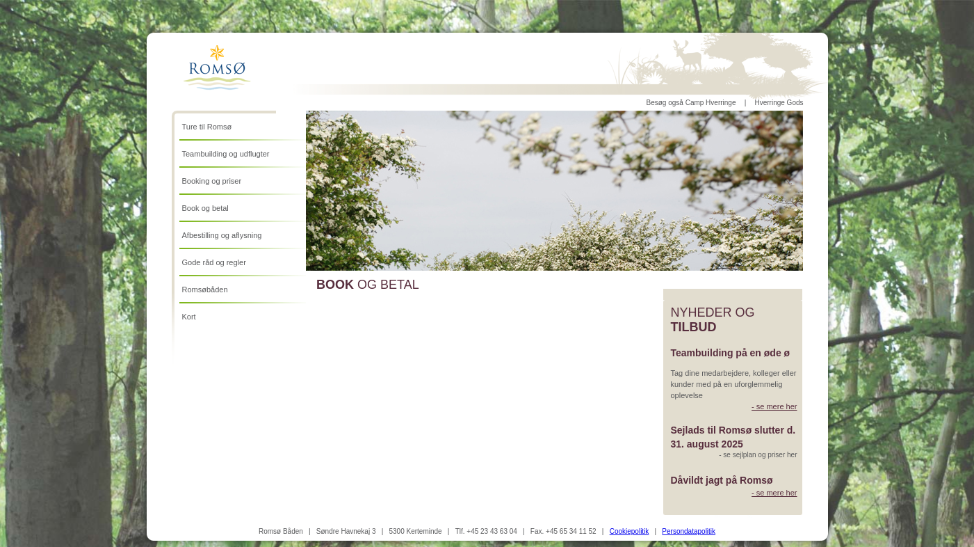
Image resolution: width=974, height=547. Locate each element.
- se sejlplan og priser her (758, 455)
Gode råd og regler (214, 262)
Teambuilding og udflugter (226, 154)
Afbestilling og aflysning (222, 235)
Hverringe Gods (778, 102)
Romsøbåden (205, 289)
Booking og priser (212, 181)
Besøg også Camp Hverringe (691, 102)
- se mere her (774, 406)
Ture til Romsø (207, 126)
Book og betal (205, 208)
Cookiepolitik (629, 531)
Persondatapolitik (688, 531)
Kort (189, 316)
